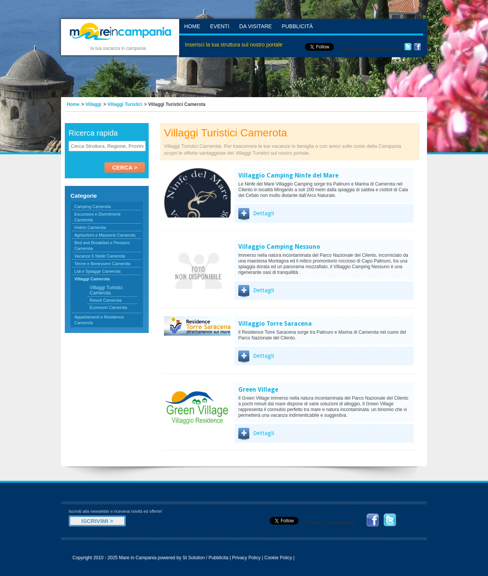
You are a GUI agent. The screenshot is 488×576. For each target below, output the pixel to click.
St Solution (194, 557)
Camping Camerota (92, 206)
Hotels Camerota (90, 227)
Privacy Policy (246, 557)
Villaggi (93, 104)
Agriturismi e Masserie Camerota (104, 235)
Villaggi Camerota (92, 279)
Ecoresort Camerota (108, 307)
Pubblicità (297, 26)
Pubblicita (218, 557)
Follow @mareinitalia (330, 523)
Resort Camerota (106, 300)
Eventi (220, 26)
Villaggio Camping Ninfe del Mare (288, 175)
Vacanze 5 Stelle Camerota (99, 256)
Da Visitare (255, 26)
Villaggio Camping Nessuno (279, 246)
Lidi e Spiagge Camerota (97, 271)
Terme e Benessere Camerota (102, 263)
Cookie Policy (278, 557)
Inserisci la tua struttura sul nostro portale (234, 45)
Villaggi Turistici (125, 104)
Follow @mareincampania (371, 49)
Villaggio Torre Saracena (275, 323)
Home (192, 26)
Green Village (258, 389)
